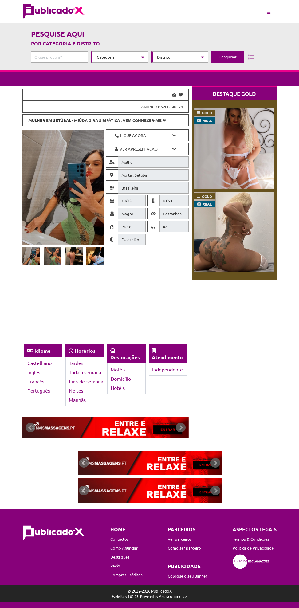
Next (181, 428)
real (207, 120)
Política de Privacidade (253, 548)
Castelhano (39, 363)
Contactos (119, 539)
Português (38, 390)
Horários (85, 350)
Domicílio (121, 378)
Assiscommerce (173, 596)
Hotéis (118, 388)
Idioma (42, 350)
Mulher (36, 120)
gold (207, 112)
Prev (30, 428)
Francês (35, 381)
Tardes (76, 363)
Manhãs (77, 400)
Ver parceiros (180, 539)
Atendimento (167, 357)
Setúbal (62, 120)
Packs (115, 565)
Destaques (119, 556)
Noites (76, 390)
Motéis (118, 369)
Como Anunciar (124, 548)
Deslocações (125, 357)
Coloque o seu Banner (187, 576)
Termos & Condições (251, 539)
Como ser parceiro (184, 548)
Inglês (33, 372)
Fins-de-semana (86, 381)
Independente (167, 369)
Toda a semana (85, 372)
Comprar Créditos (126, 574)
